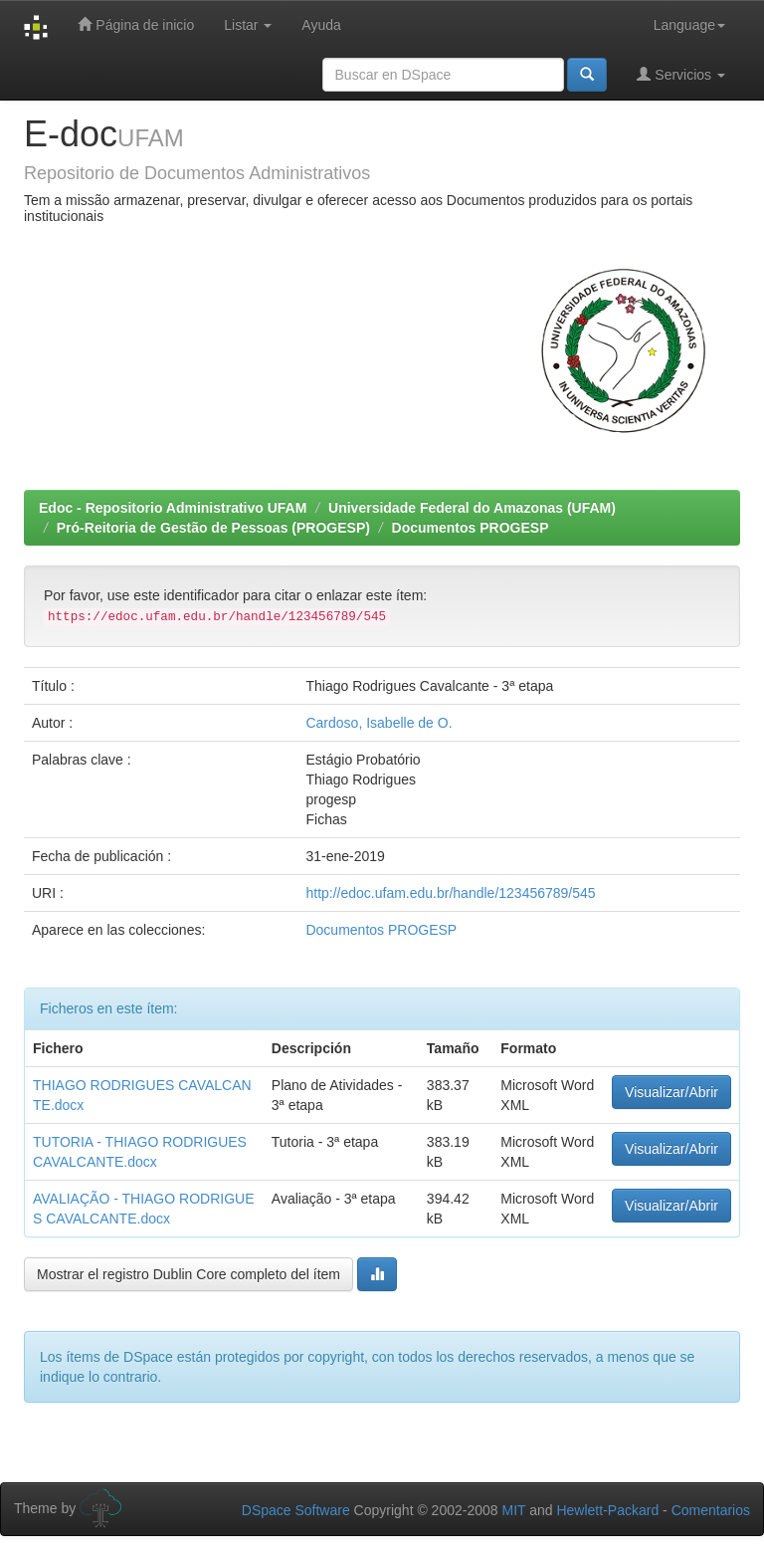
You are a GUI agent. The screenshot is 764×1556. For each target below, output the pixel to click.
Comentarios (710, 1510)
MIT (513, 1510)
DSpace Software (296, 1510)
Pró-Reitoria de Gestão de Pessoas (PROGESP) (213, 528)
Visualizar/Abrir (671, 1092)
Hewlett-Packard (607, 1510)
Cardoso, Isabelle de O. (378, 723)
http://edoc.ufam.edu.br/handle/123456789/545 (450, 893)
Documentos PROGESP (470, 528)
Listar (248, 25)
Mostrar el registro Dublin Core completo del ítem (188, 1274)
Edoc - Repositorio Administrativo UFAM (172, 508)
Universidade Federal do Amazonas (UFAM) (472, 508)
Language (689, 25)
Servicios (681, 74)
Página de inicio (136, 24)
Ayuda (320, 25)
